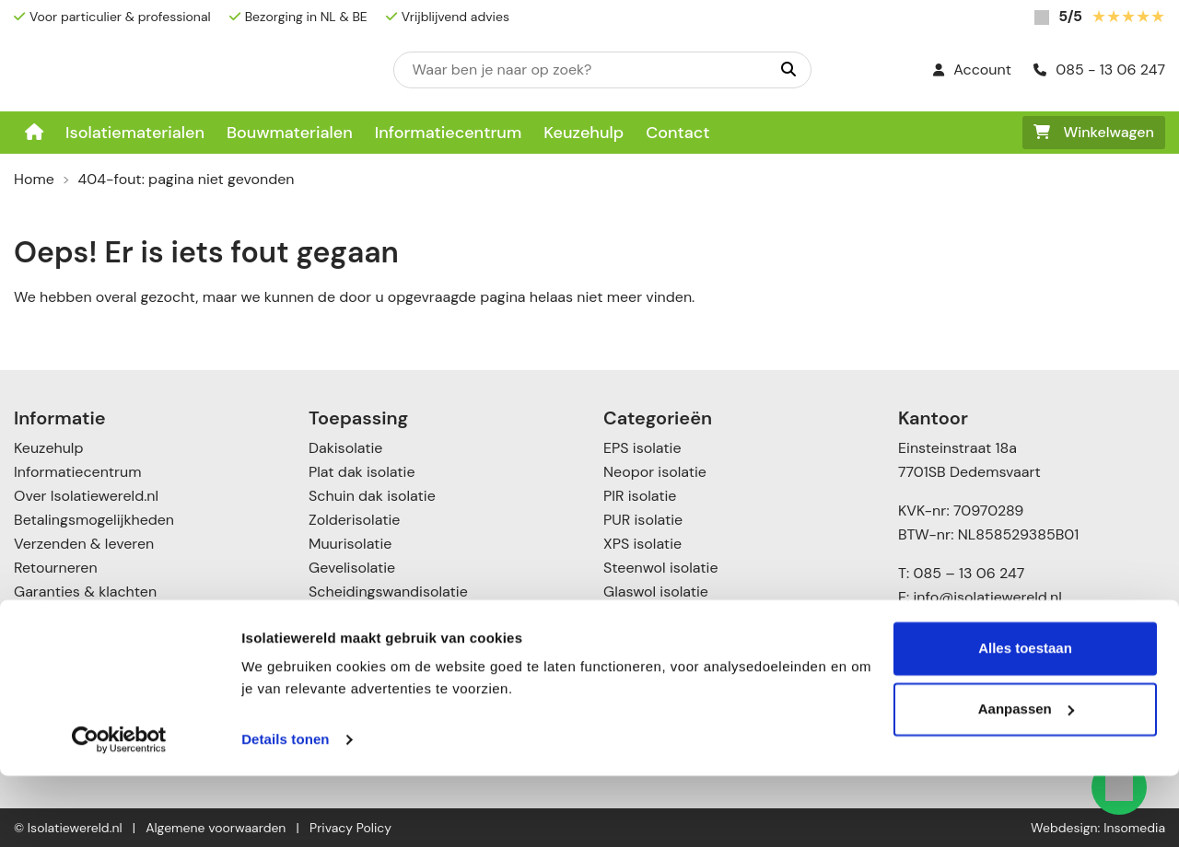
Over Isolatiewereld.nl (86, 495)
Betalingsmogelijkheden (94, 519)
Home (34, 179)
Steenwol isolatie (660, 567)
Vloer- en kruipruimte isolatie (408, 663)
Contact (677, 133)
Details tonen (285, 810)
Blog (28, 615)
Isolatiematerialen (134, 133)
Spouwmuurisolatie (373, 615)
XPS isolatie (642, 543)
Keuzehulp (583, 133)
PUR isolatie (643, 519)
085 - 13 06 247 (1099, 69)
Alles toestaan (1025, 719)
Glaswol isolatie (655, 591)
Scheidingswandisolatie (388, 591)
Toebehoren (643, 663)
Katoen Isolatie (653, 615)
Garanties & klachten (85, 591)
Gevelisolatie (352, 567)
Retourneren (56, 567)
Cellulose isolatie (660, 639)
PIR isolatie (639, 495)
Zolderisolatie (354, 519)
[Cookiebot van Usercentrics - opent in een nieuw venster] (119, 811)
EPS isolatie (642, 448)
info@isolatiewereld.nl (988, 597)
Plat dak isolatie (362, 472)
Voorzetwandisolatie (377, 639)
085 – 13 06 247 (968, 573)
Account (972, 69)
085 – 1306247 (962, 659)
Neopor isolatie (654, 472)
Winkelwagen (1093, 132)
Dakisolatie (345, 448)
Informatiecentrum (448, 133)
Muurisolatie (350, 543)
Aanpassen (1026, 779)
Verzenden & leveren (84, 543)
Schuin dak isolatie (372, 495)
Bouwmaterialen (290, 133)
